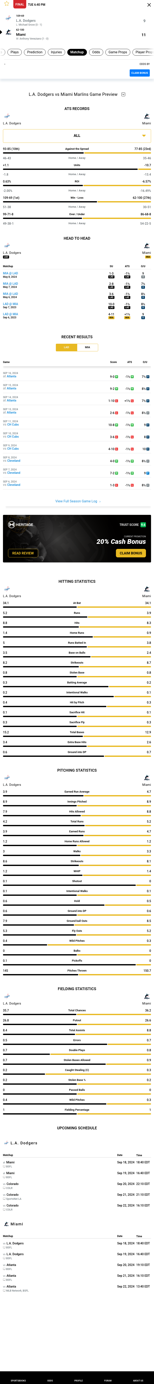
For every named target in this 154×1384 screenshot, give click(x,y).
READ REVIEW (23, 553)
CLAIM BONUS (139, 72)
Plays (15, 52)
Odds (96, 52)
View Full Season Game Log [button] (78, 501)
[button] (6, 3)
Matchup (77, 52)
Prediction (34, 52)
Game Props (118, 52)
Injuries (56, 52)
